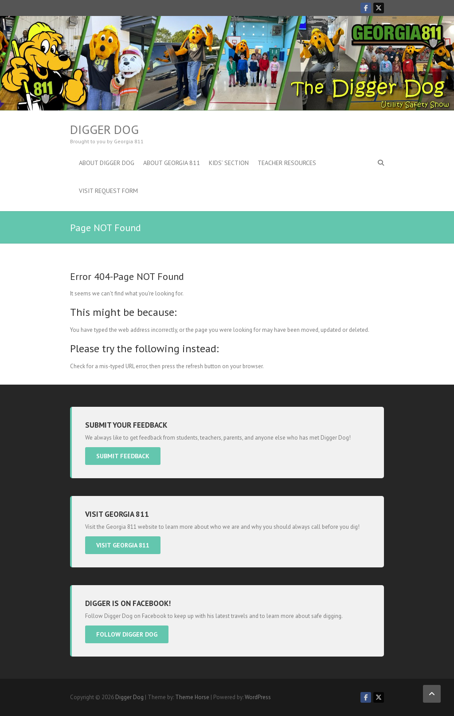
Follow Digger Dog (126, 634)
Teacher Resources (287, 163)
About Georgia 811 (171, 163)
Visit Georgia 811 (122, 545)
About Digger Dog (106, 163)
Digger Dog (104, 130)
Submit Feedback (122, 456)
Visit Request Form (108, 191)
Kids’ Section (229, 163)
